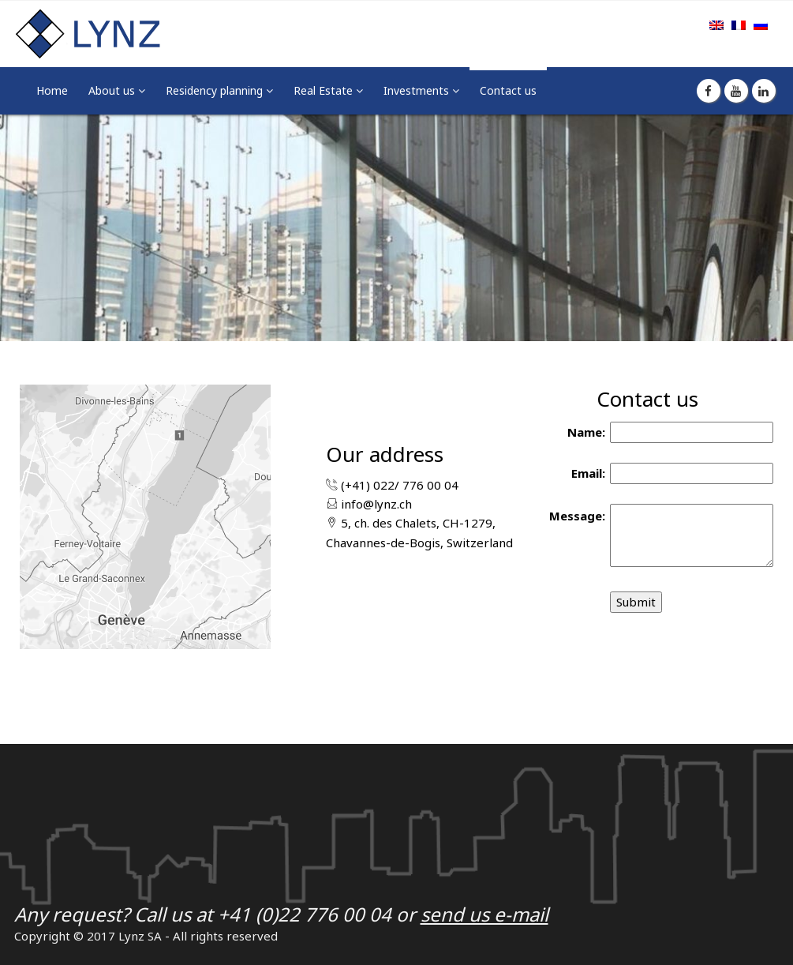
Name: (586, 432)
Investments (417, 90)
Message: (577, 516)
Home (52, 90)
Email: (588, 473)
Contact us (508, 90)
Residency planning (216, 90)
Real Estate (325, 90)
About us (113, 90)
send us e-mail (484, 914)
